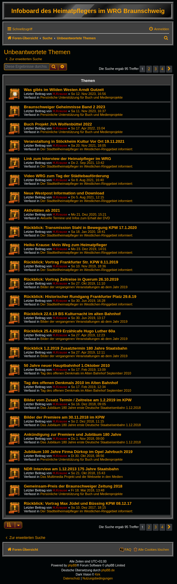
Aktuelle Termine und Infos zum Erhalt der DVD (75, 218)
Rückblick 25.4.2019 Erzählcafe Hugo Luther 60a (69, 331)
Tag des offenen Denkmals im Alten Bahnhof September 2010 (85, 373)
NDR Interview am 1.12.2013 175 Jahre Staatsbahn (71, 469)
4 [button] (162, 68)
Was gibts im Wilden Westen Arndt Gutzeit (64, 89)
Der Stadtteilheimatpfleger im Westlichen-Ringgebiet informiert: (86, 149)
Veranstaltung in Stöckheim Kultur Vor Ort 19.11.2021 (74, 141)
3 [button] (156, 68)
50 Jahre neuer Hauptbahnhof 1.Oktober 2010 (67, 365)
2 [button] (149, 68)
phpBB (72, 565)
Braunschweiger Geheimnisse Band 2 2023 (64, 107)
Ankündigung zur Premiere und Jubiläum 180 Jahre (72, 434)
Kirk (97, 574)
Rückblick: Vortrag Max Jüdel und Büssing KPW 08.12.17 (78, 503)
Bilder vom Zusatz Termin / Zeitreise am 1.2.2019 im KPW (78, 400)
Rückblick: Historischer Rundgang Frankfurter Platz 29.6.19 (80, 296)
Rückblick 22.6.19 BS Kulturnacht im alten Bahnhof (72, 314)
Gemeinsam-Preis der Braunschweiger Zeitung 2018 (73, 486)
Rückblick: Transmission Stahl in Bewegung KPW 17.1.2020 (80, 227)
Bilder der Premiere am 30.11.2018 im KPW (64, 417)
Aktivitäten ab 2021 (42, 210)
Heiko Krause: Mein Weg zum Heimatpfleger (65, 245)
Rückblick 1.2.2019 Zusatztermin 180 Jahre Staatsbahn (75, 348)
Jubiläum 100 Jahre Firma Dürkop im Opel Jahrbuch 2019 (78, 451)
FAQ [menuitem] (128, 549)
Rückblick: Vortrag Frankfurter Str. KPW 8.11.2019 (71, 262)
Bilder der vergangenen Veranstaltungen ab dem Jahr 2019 (83, 287)
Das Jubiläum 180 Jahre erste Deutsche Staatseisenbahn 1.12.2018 (90, 407)
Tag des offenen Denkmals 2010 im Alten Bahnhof (71, 382)
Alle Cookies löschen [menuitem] (153, 549)
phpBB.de (108, 570)
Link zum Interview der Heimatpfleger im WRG (67, 158)
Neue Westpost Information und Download (64, 193)
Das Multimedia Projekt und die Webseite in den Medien (81, 476)
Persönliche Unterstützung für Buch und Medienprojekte (81, 97)
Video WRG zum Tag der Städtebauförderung (66, 176)
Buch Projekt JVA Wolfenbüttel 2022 (58, 124)
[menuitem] (159, 29)
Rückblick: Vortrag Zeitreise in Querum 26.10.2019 (71, 279)
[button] (169, 69)
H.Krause (60, 94)
